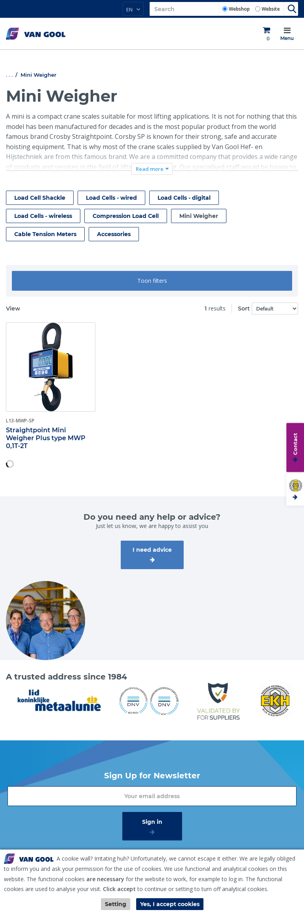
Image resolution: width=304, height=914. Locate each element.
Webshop (239, 9)
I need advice (152, 549)
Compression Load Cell (126, 216)
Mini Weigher (198, 216)
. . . (9, 75)
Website (271, 9)
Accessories (114, 234)
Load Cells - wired (111, 197)
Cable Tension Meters (45, 234)
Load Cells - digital (184, 197)
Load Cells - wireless (43, 216)
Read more (149, 168)
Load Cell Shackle (39, 197)
